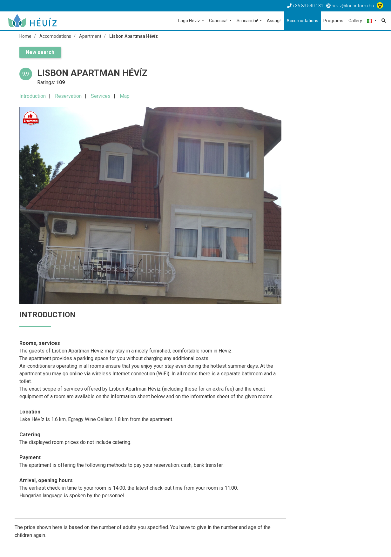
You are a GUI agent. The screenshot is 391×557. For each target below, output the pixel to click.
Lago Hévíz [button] (189, 20)
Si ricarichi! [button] (248, 20)
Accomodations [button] (302, 20)
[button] (372, 21)
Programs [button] (333, 20)
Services (101, 96)
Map (125, 96)
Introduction (32, 96)
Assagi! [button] (274, 20)
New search (40, 52)
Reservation (68, 96)
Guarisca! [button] (218, 20)
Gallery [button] (355, 20)
